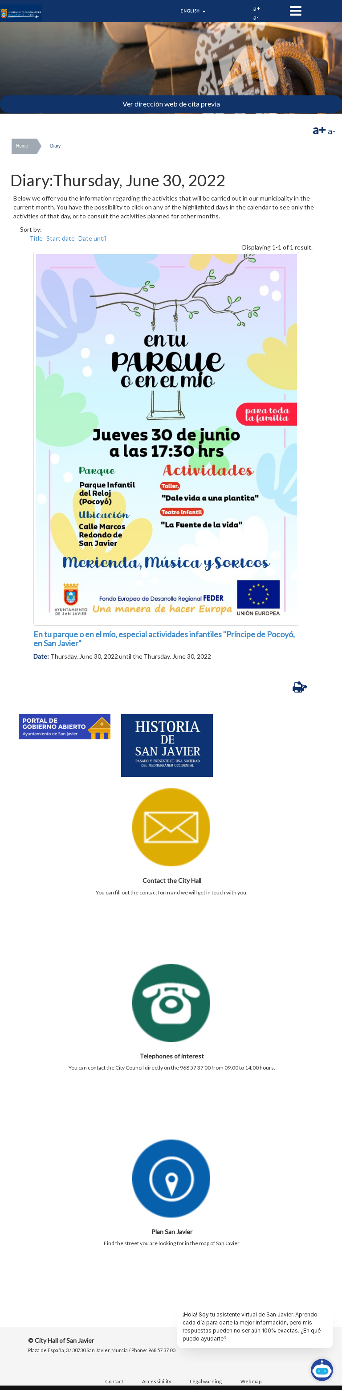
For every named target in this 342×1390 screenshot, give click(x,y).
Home (22, 146)
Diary (55, 146)
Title (36, 238)
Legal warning (206, 1381)
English (193, 10)
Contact (114, 1381)
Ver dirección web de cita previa (171, 103)
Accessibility (156, 1381)
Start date (60, 238)
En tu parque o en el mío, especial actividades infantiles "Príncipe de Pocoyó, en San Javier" (164, 638)
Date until (92, 238)
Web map (250, 1381)
